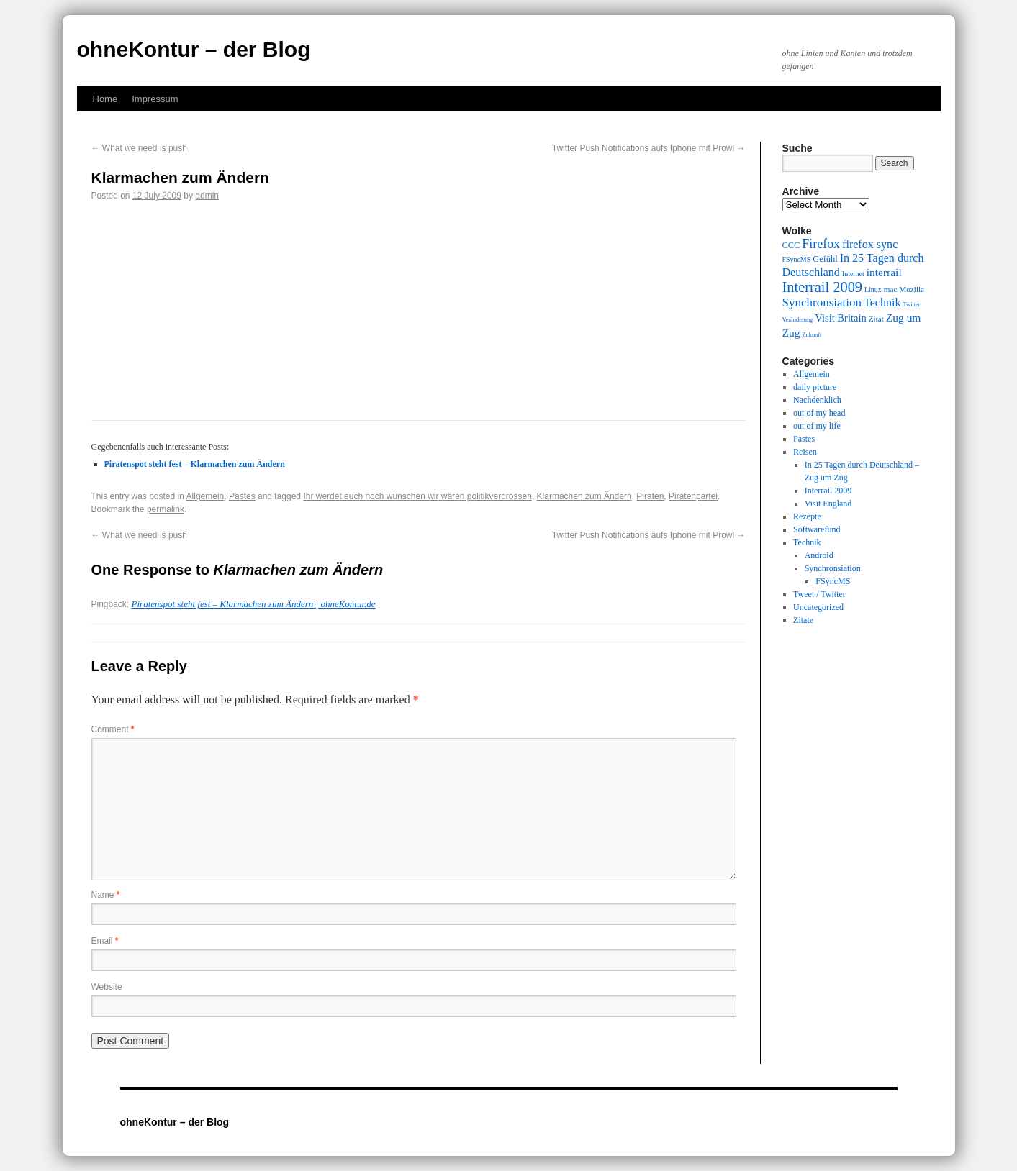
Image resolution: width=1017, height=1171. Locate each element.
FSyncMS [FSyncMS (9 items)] (796, 259)
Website (106, 987)
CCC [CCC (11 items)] (791, 245)
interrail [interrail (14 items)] (884, 272)
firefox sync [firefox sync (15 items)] (870, 244)
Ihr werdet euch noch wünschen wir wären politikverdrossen (417, 496)
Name (105, 895)
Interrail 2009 (828, 491)
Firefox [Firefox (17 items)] (821, 244)
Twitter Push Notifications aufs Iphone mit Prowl (649, 148)
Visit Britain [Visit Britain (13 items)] (840, 318)
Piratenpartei (693, 496)
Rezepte (807, 516)
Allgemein (205, 496)
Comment (113, 729)
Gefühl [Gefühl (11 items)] (825, 259)
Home (105, 99)
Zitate (803, 620)
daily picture (814, 387)
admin (207, 196)
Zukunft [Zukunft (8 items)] (811, 335)
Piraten (650, 496)
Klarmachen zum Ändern (584, 496)
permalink (165, 509)
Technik (807, 542)
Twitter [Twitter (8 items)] (912, 304)
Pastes (242, 496)
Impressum (155, 99)
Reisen (805, 452)
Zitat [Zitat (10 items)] (876, 318)
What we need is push (139, 148)
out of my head (819, 413)
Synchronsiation (833, 568)
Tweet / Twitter (819, 594)
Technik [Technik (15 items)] (882, 302)
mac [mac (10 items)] (891, 289)
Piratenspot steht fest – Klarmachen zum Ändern (194, 464)
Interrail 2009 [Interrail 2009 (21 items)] (822, 287)
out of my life (817, 426)
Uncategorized (818, 607)
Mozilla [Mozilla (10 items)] (911, 289)
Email (105, 941)
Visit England (828, 503)
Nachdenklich (817, 400)
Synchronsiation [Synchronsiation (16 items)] (822, 302)
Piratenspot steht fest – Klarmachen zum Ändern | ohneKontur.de (254, 603)
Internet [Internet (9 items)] (853, 274)
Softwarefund (816, 529)
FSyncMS (832, 581)
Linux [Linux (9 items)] (873, 289)
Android (819, 555)
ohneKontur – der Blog (194, 49)
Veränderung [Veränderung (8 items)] (797, 319)
